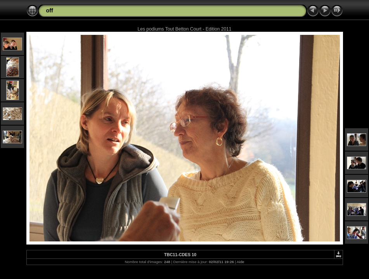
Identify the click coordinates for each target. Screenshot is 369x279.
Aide (240, 262)
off (49, 10)
